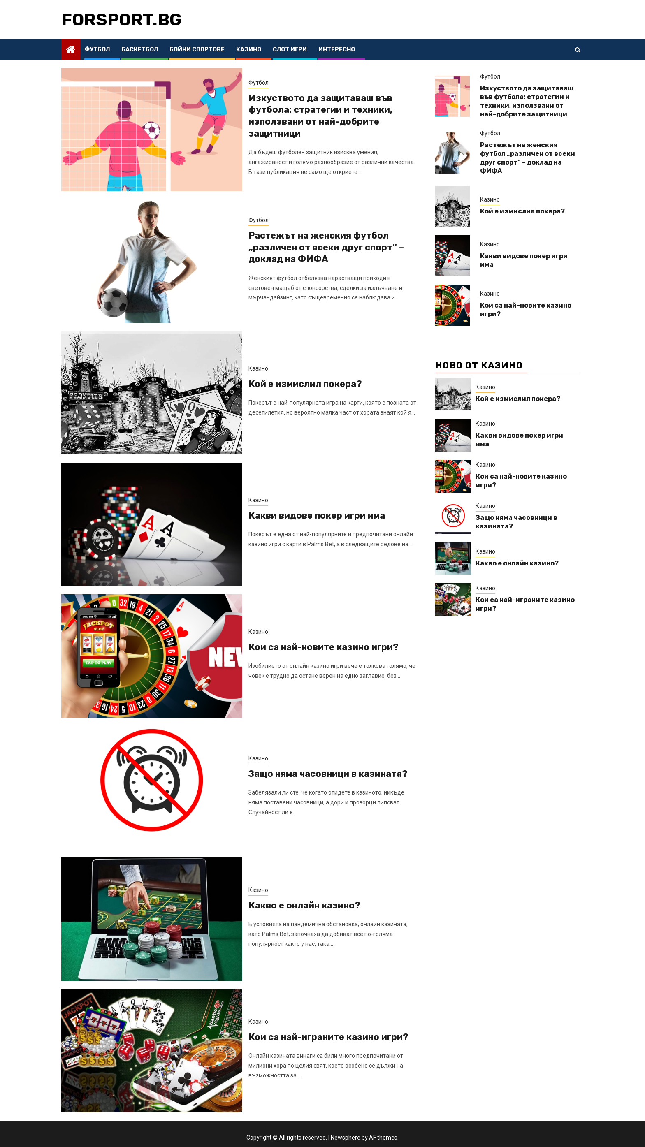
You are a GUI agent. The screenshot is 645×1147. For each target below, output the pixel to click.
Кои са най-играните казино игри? (328, 1037)
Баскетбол (139, 49)
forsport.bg (121, 19)
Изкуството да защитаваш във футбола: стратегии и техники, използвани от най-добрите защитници (320, 116)
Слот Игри (290, 49)
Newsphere (345, 1137)
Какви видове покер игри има (316, 515)
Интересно (336, 49)
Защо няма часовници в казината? (328, 773)
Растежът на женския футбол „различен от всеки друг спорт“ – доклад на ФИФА (326, 247)
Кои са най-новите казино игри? (323, 647)
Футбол (97, 49)
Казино (248, 49)
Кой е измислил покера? (305, 383)
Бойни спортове (197, 49)
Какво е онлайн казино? (304, 905)
